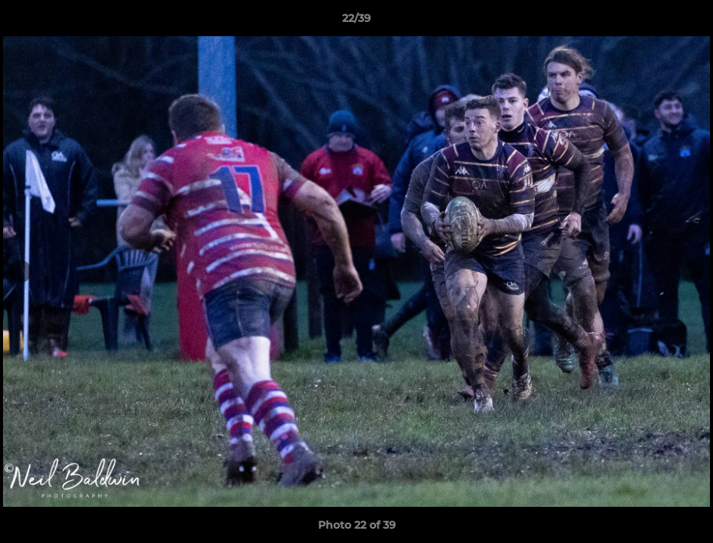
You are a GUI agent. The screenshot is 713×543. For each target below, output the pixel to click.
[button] (686, 22)
